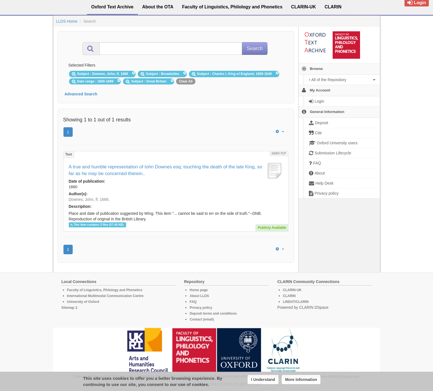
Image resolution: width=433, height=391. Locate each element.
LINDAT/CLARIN (296, 302)
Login (416, 2)
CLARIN (289, 296)
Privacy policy (201, 308)
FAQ (193, 302)
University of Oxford (83, 302)
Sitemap (68, 308)
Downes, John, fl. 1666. (89, 199)
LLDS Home (66, 21)
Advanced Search (81, 94)
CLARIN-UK (292, 290)
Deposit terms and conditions (213, 313)
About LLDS (199, 296)
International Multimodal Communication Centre (105, 296)
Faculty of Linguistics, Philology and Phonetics (104, 290)
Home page (199, 290)
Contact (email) (202, 319)
